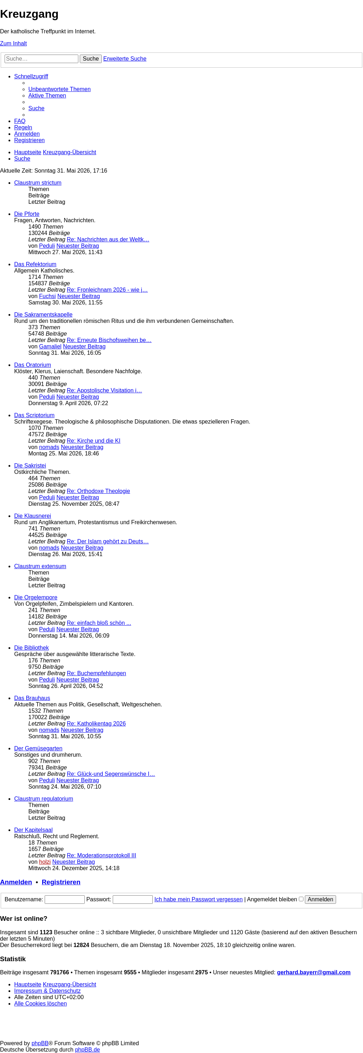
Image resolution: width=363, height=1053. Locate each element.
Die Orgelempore (35, 597)
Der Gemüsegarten (38, 748)
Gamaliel (50, 346)
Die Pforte (26, 214)
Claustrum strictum (37, 183)
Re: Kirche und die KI (94, 441)
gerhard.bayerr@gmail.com (314, 972)
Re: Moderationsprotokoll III (101, 855)
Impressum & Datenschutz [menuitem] (47, 991)
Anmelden (16, 882)
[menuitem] (59, 89)
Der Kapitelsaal (33, 830)
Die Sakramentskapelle (43, 315)
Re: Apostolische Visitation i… (104, 390)
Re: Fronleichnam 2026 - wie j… (107, 290)
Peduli (47, 246)
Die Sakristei (30, 466)
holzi (45, 862)
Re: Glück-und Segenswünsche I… (111, 774)
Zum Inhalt (13, 43)
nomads (49, 447)
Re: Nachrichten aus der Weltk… (108, 239)
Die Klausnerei (32, 516)
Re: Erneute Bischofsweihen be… (109, 340)
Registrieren (61, 882)
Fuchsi (47, 296)
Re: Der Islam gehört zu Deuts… (108, 541)
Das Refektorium (35, 264)
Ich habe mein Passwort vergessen (199, 899)
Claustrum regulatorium (43, 799)
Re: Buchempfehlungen (96, 673)
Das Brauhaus (32, 698)
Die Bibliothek (31, 648)
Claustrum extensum (40, 566)
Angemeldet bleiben (275, 899)
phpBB (40, 1043)
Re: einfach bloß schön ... (99, 623)
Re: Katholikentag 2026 (96, 724)
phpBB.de (87, 1050)
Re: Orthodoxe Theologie (98, 491)
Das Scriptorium (34, 415)
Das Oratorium (32, 365)
